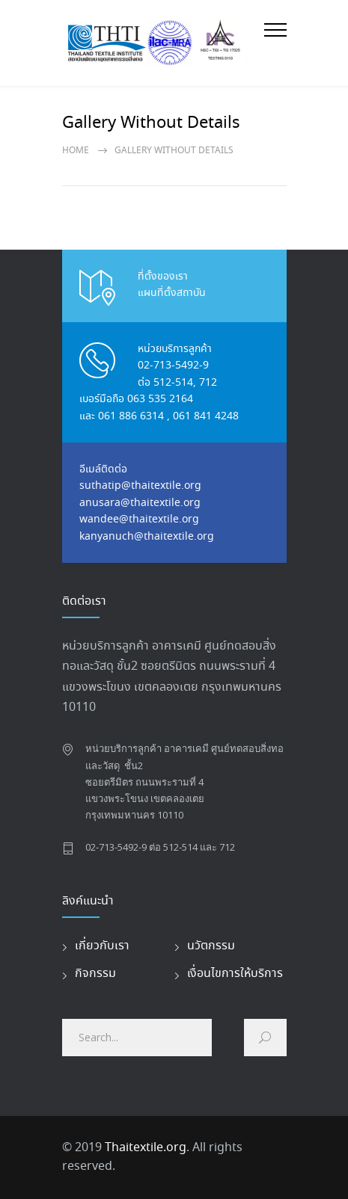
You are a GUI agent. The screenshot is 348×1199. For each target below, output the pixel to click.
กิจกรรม (95, 973)
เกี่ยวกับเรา (102, 946)
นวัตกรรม (211, 946)
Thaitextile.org (145, 1147)
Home (75, 150)
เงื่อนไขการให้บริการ (235, 973)
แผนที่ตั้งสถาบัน (172, 293)
